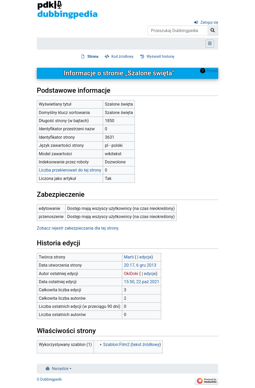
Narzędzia (60, 368)
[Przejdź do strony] (212, 30)
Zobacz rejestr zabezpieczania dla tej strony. (78, 228)
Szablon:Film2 (116, 344)
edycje (145, 257)
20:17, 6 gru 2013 (140, 265)
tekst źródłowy (146, 344)
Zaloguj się (209, 22)
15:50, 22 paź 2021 (141, 281)
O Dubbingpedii (49, 379)
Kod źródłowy (122, 56)
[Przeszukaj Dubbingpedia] (177, 30)
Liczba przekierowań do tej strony (70, 170)
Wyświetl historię (160, 56)
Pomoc (212, 71)
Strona (93, 56)
